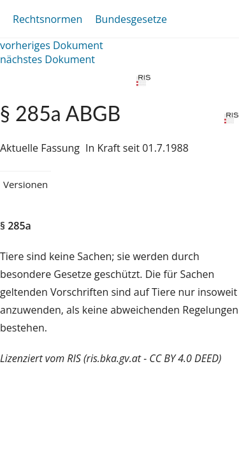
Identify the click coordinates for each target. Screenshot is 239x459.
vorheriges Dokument (51, 45)
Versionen (25, 184)
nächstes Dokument (47, 59)
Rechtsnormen (47, 19)
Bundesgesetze (131, 19)
